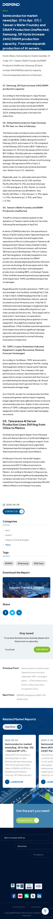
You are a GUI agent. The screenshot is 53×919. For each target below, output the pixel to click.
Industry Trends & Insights (17, 540)
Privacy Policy (19, 907)
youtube (20, 896)
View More (10, 726)
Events (9, 535)
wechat (26, 896)
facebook (5, 612)
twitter (12, 612)
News (12, 56)
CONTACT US (11, 511)
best (8, 530)
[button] (39, 796)
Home (5, 56)
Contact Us (35, 907)
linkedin (19, 612)
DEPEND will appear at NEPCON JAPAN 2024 (31, 697)
